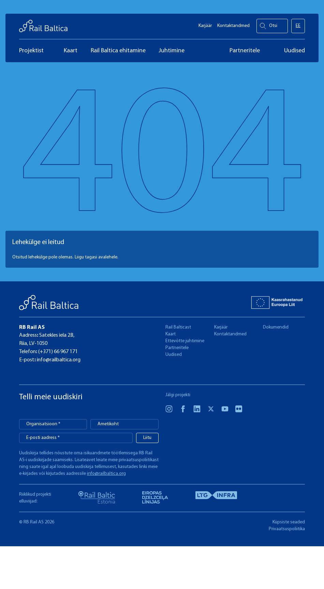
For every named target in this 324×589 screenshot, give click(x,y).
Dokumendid (276, 327)
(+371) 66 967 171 (57, 351)
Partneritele (177, 347)
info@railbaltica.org (58, 360)
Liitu (147, 437)
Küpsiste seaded (289, 522)
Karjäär (205, 24)
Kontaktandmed (233, 24)
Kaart (170, 334)
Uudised (173, 354)
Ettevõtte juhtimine (184, 341)
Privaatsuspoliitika (287, 529)
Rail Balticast (178, 327)
